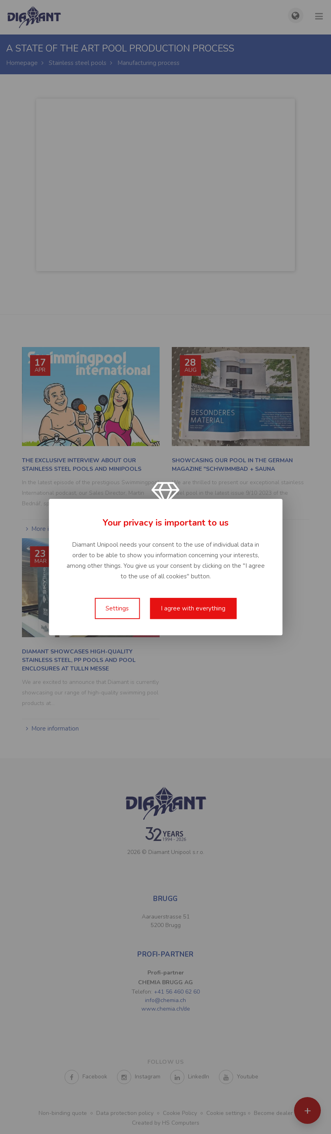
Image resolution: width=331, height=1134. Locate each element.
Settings (117, 608)
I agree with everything (193, 608)
